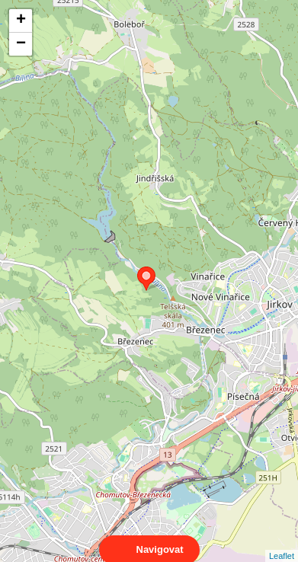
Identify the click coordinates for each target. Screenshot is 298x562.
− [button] (21, 44)
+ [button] (21, 20)
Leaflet (281, 542)
